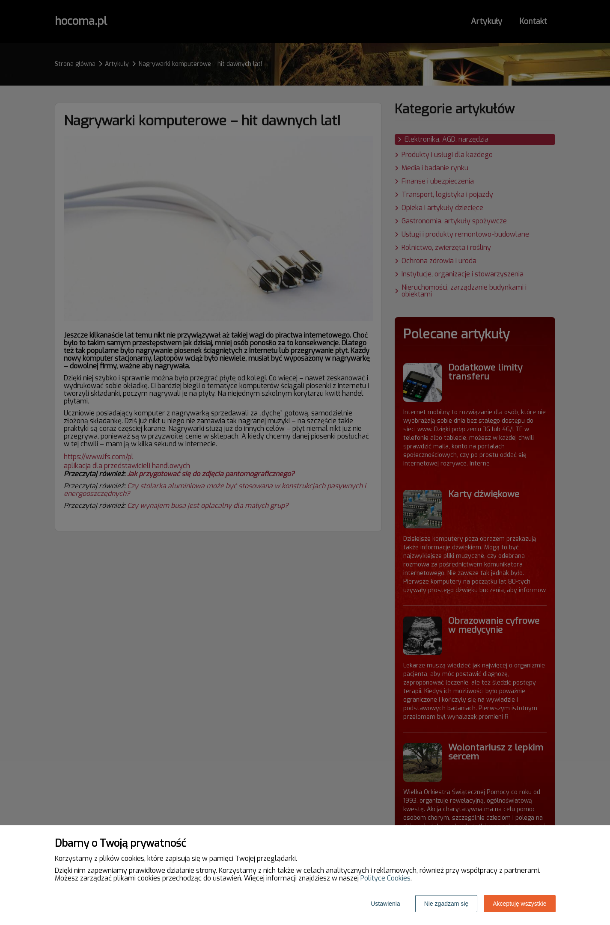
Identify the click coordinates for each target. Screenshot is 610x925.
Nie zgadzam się (446, 903)
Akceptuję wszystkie (519, 903)
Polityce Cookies (385, 878)
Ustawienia (385, 903)
